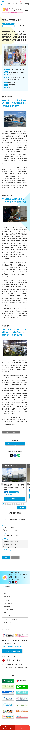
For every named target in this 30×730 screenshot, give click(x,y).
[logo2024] (12, 10)
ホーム (4, 586)
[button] (28, 484)
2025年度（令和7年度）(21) (11, 541)
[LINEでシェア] (18, 455)
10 (23, 504)
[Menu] (25, 10)
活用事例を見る (14, 498)
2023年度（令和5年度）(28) (11, 547)
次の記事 (20, 444)
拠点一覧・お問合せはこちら (12, 651)
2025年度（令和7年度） (10, 494)
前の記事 (10, 444)
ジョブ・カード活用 (14, 492)
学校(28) (17, 535)
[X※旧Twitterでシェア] (11, 455)
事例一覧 (21, 507)
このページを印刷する (11, 432)
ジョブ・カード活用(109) (10, 527)
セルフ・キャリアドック (8, 23)
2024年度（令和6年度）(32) (11, 544)
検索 (6, 557)
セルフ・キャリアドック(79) (10, 530)
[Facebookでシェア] (15, 455)
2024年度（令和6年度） (8, 26)
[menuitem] (25, 10)
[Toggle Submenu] (25, 593)
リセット (15, 557)
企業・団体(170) (7, 535)
